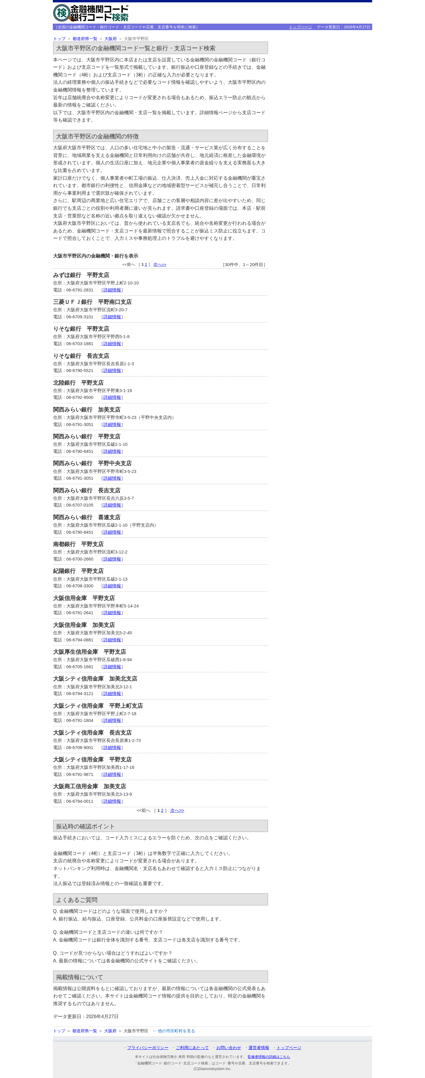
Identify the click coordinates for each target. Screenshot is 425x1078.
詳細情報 (112, 290)
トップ (59, 39)
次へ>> (159, 264)
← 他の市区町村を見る (174, 1030)
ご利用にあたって (192, 1047)
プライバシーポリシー (148, 1047)
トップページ (300, 27)
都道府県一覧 (85, 39)
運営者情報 (259, 1047)
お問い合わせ (228, 1047)
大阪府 (110, 39)
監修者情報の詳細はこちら (269, 1057)
